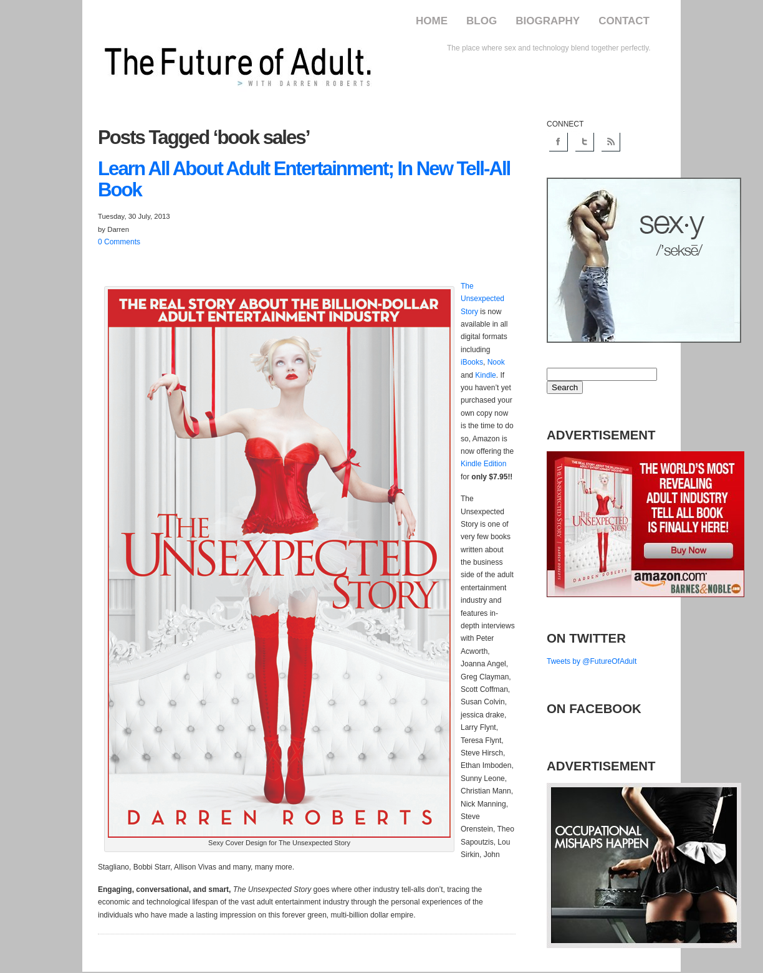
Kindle (485, 375)
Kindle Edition (483, 463)
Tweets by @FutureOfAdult (591, 661)
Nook (496, 362)
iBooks (472, 362)
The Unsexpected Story (482, 299)
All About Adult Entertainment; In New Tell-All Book (304, 179)
